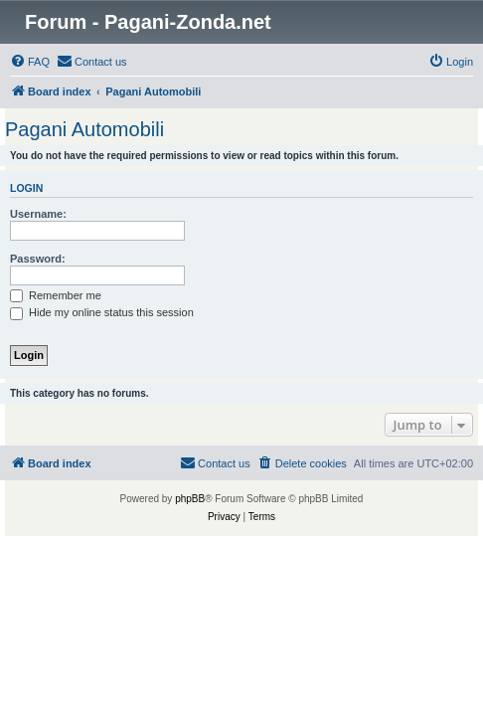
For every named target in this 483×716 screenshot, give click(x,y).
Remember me (55, 295)
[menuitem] (30, 62)
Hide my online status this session (102, 312)
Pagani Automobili (84, 129)
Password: (38, 259)
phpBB (190, 498)
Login (26, 188)
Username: (38, 214)
